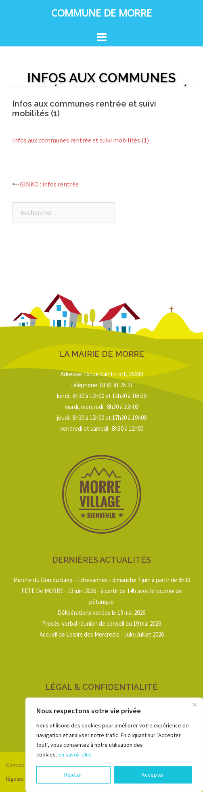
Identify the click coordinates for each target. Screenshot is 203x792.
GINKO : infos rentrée (49, 184)
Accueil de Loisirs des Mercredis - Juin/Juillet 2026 (102, 634)
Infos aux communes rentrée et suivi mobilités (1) (80, 140)
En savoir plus (75, 754)
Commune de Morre (101, 14)
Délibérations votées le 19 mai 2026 (101, 612)
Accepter (153, 774)
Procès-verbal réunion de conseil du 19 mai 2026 (101, 623)
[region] (114, 745)
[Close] (194, 704)
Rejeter (73, 774)
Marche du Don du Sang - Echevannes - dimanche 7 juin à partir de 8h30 (101, 580)
